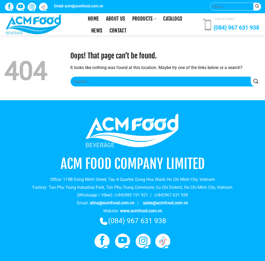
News (97, 31)
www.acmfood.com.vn (141, 210)
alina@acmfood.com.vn (112, 202)
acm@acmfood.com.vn (84, 6)
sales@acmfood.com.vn (165, 202)
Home (93, 19)
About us (115, 19)
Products (144, 19)
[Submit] (257, 6)
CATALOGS (172, 19)
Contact (118, 31)
